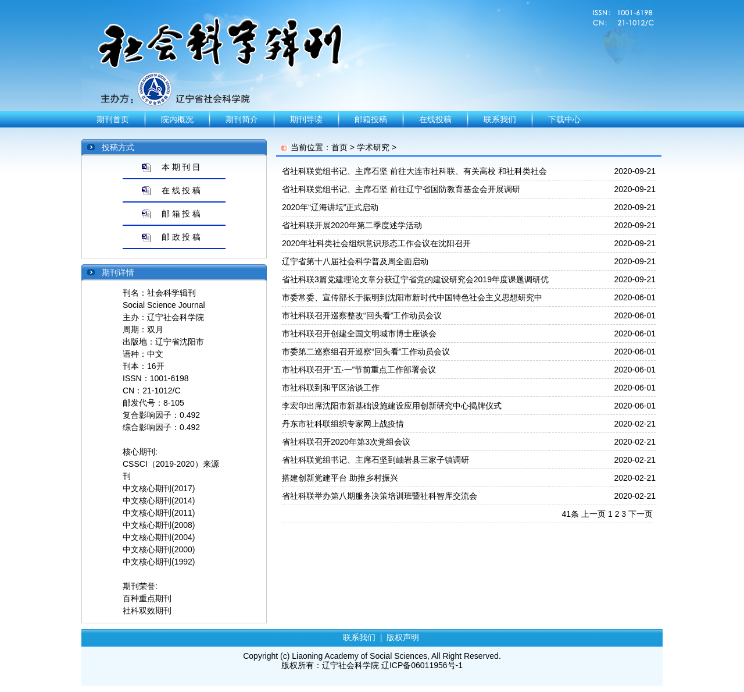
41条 (571, 514)
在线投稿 (435, 119)
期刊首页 (112, 119)
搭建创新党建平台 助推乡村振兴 (340, 477)
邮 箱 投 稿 (181, 213)
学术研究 (373, 147)
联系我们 (500, 119)
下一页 (640, 514)
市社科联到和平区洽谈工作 (331, 387)
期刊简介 (242, 119)
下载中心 (564, 119)
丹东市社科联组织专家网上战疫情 (343, 423)
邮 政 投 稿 (181, 237)
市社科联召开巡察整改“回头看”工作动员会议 (362, 315)
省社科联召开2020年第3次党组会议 (346, 441)
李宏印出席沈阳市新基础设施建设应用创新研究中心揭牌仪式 (392, 405)
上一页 (593, 514)
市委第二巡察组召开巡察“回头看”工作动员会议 (366, 351)
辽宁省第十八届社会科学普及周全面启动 (355, 261)
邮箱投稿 (371, 119)
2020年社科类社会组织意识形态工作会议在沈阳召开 (376, 243)
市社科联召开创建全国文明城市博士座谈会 (359, 333)
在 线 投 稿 (181, 190)
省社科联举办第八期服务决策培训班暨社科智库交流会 (379, 496)
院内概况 (177, 119)
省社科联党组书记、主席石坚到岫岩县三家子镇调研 (375, 459)
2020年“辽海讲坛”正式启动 (330, 207)
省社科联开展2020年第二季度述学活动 (352, 225)
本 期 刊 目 (181, 167)
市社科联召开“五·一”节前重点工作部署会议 (359, 369)
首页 (339, 147)
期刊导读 (306, 119)
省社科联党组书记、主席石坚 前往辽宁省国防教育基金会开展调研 (401, 189)
